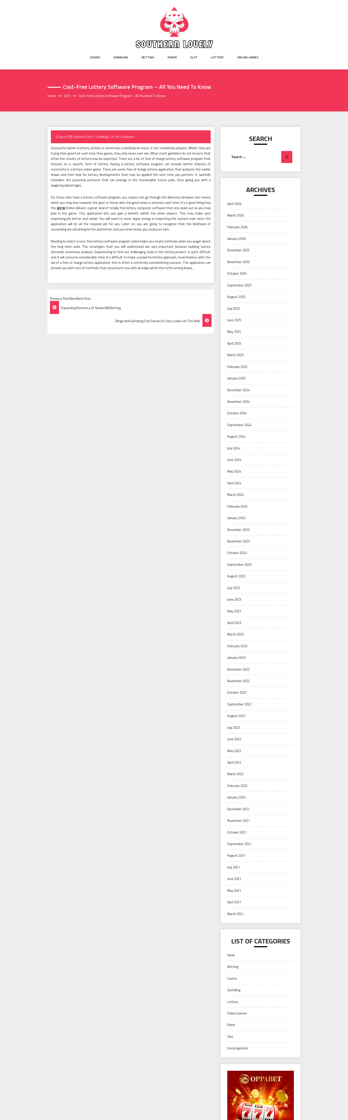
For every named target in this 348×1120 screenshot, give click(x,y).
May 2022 (234, 750)
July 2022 (233, 727)
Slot (194, 57)
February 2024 (237, 506)
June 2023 (234, 599)
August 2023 (236, 576)
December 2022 (238, 669)
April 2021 (234, 902)
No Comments (125, 137)
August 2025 (236, 296)
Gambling (120, 57)
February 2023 (237, 646)
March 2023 (235, 634)
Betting (148, 57)
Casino (95, 57)
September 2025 (239, 285)
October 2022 (237, 692)
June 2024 (234, 459)
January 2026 (236, 238)
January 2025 (236, 378)
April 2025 (234, 343)
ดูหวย (61, 207)
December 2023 (238, 529)
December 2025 (238, 250)
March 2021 (235, 913)
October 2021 (237, 832)
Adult (231, 955)
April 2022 (234, 762)
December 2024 (238, 390)
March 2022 (235, 773)
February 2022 (237, 785)
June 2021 (234, 878)
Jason (62, 137)
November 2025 (238, 261)
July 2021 (233, 867)
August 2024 (236, 436)
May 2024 (234, 471)
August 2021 (236, 855)
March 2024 (235, 494)
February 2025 (237, 366)
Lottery (217, 57)
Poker (172, 57)
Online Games (248, 57)
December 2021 (238, 809)
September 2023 (239, 564)
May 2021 (234, 890)
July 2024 (233, 448)
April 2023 (234, 622)
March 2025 (235, 354)
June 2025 (234, 320)
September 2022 (239, 704)
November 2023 (238, 541)
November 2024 (238, 401)
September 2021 (239, 843)
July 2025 (233, 308)
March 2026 (235, 215)
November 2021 (238, 820)
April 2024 (234, 483)
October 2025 (237, 273)
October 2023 (237, 552)
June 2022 (234, 739)
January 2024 (236, 517)
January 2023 (236, 657)
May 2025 (234, 331)
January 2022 (236, 797)
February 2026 (237, 227)
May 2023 (234, 611)
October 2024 (237, 413)
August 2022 (236, 715)
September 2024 (239, 424)
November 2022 (238, 680)
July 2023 (233, 587)
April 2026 (234, 203)
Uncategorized (237, 1048)
